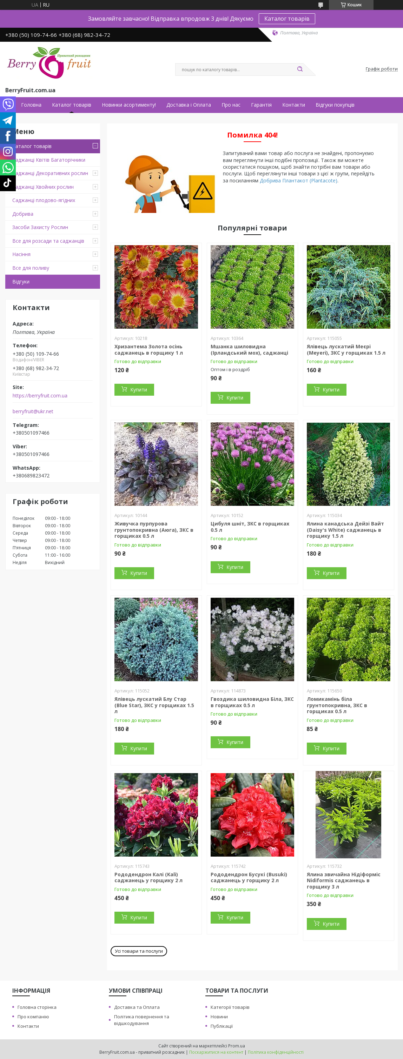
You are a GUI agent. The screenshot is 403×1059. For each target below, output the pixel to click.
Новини (219, 1016)
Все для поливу (30, 267)
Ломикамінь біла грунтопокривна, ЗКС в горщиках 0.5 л (337, 705)
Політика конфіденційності (276, 1052)
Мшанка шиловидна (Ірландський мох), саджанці (249, 349)
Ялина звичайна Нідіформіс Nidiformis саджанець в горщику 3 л (344, 880)
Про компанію (33, 1016)
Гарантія (261, 104)
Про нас (231, 104)
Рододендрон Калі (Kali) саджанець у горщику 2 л (148, 877)
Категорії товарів (230, 1007)
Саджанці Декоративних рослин (50, 173)
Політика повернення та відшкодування (141, 1019)
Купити (138, 389)
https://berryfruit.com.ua (40, 396)
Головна (31, 104)
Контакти (293, 104)
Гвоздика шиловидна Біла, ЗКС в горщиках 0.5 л (252, 702)
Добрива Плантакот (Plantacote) (298, 180)
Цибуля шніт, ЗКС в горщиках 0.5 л (250, 526)
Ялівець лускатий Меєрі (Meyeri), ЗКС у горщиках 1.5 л (346, 349)
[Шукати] (300, 69)
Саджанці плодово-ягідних (43, 200)
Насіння (21, 254)
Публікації (222, 1026)
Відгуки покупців (335, 104)
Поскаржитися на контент (216, 1052)
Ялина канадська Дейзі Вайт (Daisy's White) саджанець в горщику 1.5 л (345, 529)
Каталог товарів (287, 18)
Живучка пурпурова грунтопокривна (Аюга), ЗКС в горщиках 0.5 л (153, 529)
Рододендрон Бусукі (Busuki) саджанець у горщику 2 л (249, 877)
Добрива (22, 213)
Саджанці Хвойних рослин (43, 186)
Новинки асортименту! (129, 104)
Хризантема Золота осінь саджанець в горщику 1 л (148, 349)
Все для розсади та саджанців (48, 240)
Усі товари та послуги (139, 951)
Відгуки (20, 281)
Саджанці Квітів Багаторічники (48, 159)
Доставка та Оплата (137, 1007)
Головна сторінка (37, 1007)
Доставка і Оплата (188, 104)
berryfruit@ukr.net (33, 411)
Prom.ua (236, 1046)
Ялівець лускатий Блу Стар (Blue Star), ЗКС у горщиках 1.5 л (154, 705)
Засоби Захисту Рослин (40, 227)
